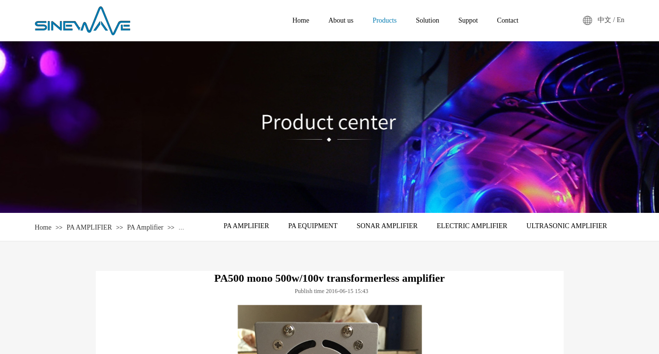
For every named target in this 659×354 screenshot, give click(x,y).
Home (43, 227)
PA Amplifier (145, 227)
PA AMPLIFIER (89, 227)
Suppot (468, 20)
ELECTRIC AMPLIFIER (472, 226)
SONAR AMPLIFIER (387, 226)
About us (340, 20)
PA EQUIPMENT (312, 226)
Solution (427, 20)
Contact (507, 20)
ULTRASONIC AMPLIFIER (566, 226)
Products (384, 20)
